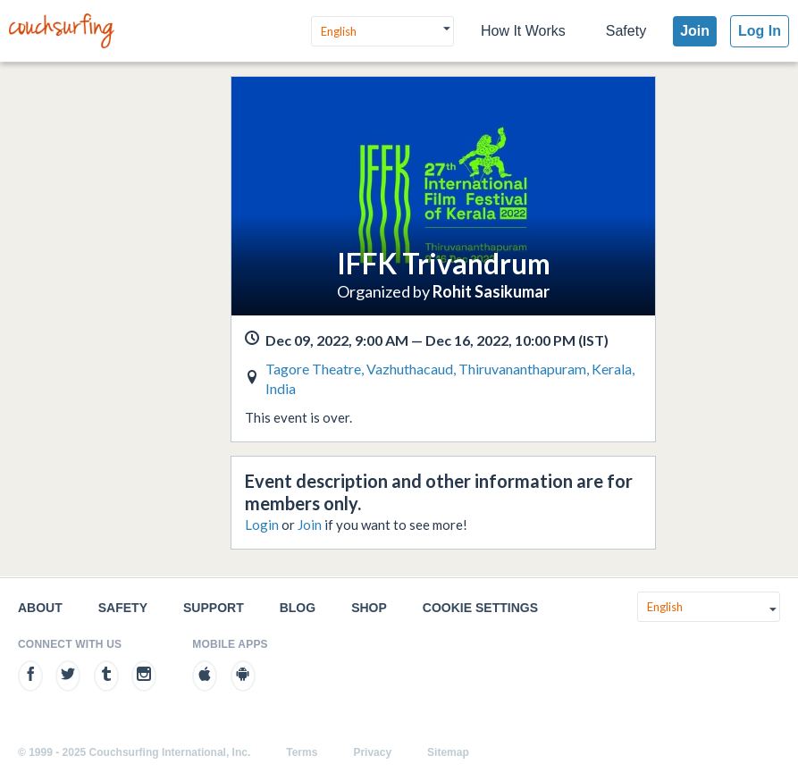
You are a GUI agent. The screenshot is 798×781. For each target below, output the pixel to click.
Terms (301, 752)
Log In (759, 30)
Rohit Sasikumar (491, 291)
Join (695, 30)
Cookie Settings (480, 607)
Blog (297, 607)
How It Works (523, 30)
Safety (626, 30)
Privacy (372, 752)
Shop (369, 607)
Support (213, 607)
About (40, 607)
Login (262, 524)
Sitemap (448, 752)
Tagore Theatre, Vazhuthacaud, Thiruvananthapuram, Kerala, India (449, 378)
